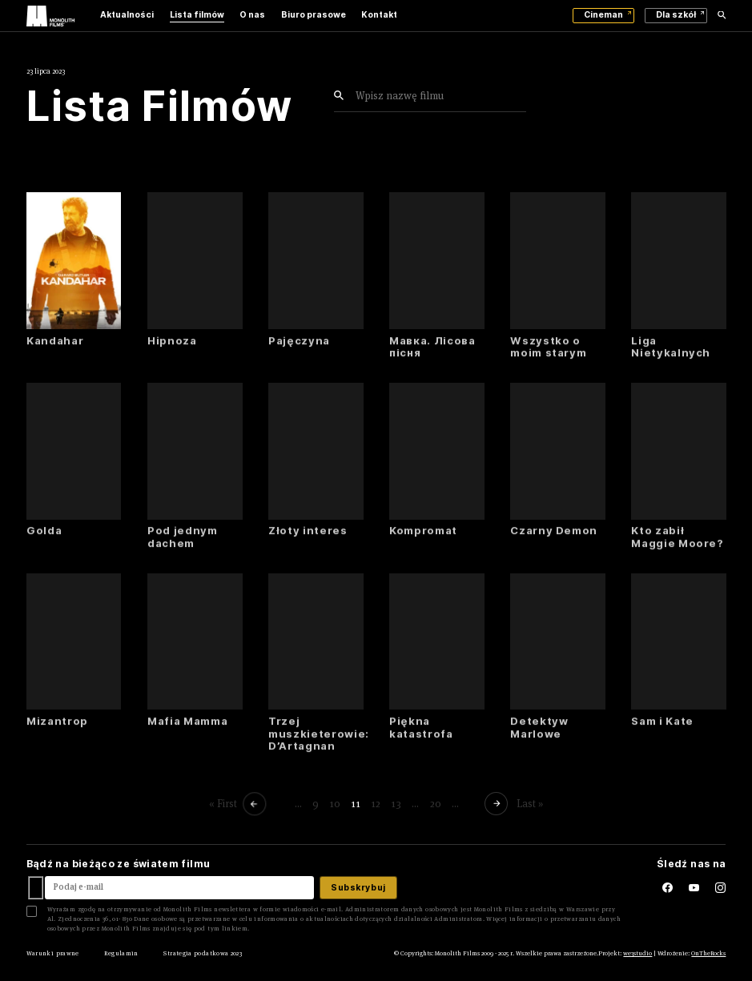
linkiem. (236, 928)
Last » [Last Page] (529, 803)
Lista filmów (197, 15)
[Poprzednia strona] (255, 802)
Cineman (603, 15)
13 (396, 803)
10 (334, 803)
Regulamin (121, 953)
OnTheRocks (708, 953)
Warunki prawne (52, 953)
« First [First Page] (223, 803)
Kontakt (379, 15)
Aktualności (127, 15)
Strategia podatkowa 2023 (202, 953)
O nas (252, 15)
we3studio (637, 953)
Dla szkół (676, 15)
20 (434, 803)
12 (375, 803)
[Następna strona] (498, 802)
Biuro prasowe (313, 15)
